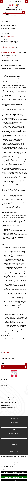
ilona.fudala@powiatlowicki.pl (6, 42)
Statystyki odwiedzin (14, 444)
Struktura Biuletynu (14, 425)
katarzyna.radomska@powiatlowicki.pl (8, 47)
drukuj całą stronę (6, 352)
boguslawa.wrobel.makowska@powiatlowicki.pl (9, 52)
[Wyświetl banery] (26, 364)
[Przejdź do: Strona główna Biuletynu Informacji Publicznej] (1, 19)
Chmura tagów (14, 448)
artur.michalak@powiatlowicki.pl (9, 36)
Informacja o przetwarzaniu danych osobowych (14, 472)
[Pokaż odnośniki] (1, 1)
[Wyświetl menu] (26, 1)
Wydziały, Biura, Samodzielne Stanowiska (19, 19)
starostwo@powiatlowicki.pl (9, 397)
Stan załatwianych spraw (14, 418)
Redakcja (14, 429)
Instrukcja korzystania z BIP (14, 433)
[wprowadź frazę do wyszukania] (12, 12)
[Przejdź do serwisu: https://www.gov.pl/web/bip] (14, 1)
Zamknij (14, 480)
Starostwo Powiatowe (6, 19)
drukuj (25, 349)
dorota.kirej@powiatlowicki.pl (8, 57)
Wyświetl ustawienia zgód (14, 474)
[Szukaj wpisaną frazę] (23, 12)
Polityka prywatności (14, 451)
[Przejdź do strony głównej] (14, 7)
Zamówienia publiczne (14, 422)
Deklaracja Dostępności (14, 440)
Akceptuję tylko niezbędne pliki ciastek (14, 477)
